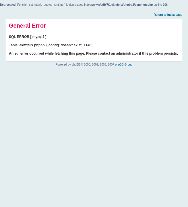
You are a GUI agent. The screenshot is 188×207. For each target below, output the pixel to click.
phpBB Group (124, 64)
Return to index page (168, 14)
